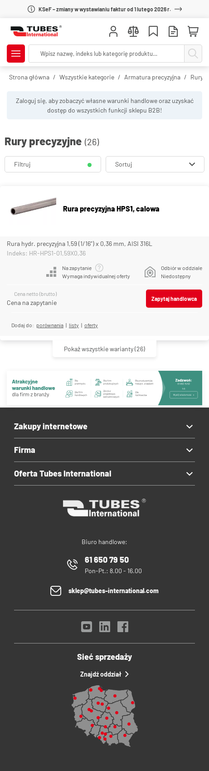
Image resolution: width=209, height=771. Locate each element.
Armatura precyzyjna (152, 77)
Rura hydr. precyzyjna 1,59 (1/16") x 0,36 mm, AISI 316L (79, 243)
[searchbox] (107, 53)
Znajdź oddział (104, 674)
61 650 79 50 (107, 560)
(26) (104, 349)
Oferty (91, 325)
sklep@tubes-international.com (113, 590)
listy (74, 325)
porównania (49, 325)
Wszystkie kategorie (86, 77)
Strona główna (29, 77)
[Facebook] (122, 629)
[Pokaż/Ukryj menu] (16, 53)
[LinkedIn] (104, 629)
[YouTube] (86, 629)
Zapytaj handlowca (174, 298)
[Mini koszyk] (193, 32)
